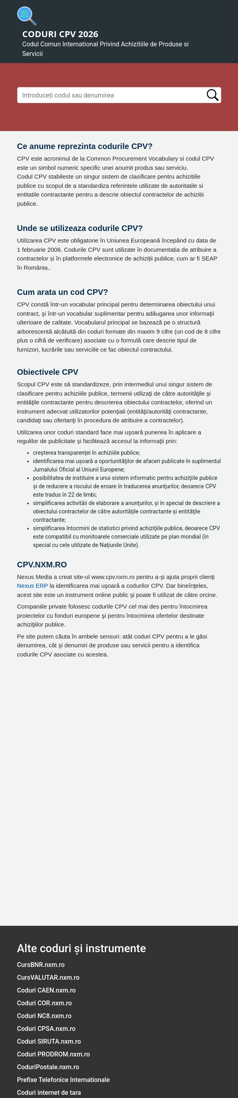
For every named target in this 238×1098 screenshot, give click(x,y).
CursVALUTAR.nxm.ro (48, 977)
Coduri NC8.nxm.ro (44, 1016)
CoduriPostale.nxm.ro (48, 1067)
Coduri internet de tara (49, 1092)
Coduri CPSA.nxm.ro (46, 1028)
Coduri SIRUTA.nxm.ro (49, 1041)
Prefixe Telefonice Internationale (63, 1080)
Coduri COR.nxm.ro (44, 1003)
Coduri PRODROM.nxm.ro (53, 1054)
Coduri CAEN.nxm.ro (46, 990)
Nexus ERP (32, 585)
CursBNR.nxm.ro (41, 965)
